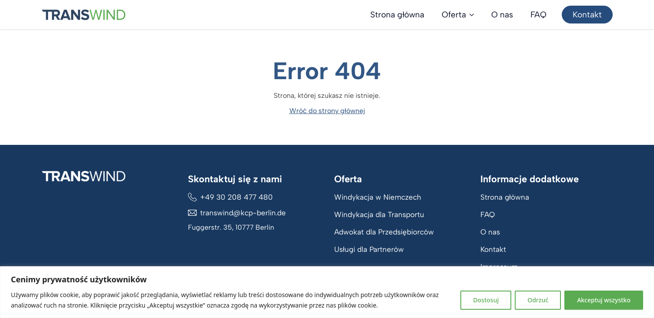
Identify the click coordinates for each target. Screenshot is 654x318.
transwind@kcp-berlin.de (243, 212)
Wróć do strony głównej (327, 111)
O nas (502, 15)
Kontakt (493, 249)
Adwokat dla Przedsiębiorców (384, 232)
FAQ (538, 15)
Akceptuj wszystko (604, 300)
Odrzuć (537, 300)
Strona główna (397, 15)
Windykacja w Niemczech (377, 197)
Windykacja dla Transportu (379, 214)
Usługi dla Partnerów (369, 249)
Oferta (454, 15)
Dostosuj (486, 300)
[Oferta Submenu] (474, 14)
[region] (327, 292)
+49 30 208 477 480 (236, 197)
